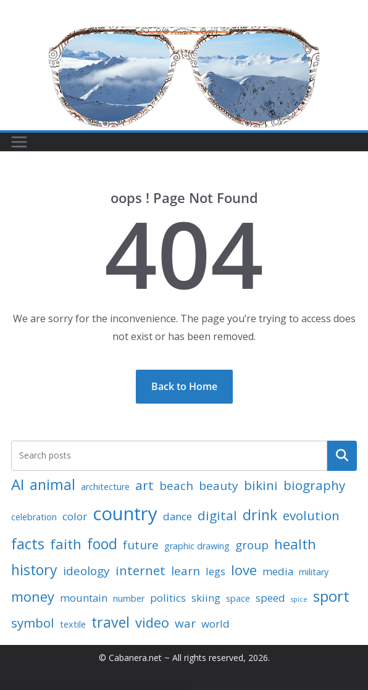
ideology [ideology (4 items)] (86, 571)
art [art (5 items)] (144, 485)
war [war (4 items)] (185, 623)
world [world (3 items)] (215, 624)
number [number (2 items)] (128, 598)
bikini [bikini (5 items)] (261, 485)
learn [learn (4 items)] (185, 571)
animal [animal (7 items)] (52, 484)
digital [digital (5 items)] (217, 515)
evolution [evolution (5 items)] (311, 515)
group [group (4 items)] (252, 545)
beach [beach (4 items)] (176, 486)
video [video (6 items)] (152, 622)
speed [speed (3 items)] (270, 598)
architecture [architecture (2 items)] (105, 487)
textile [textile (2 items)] (73, 624)
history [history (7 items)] (34, 570)
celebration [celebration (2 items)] (34, 517)
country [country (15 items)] (125, 513)
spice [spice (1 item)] (299, 599)
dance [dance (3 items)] (177, 516)
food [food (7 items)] (102, 544)
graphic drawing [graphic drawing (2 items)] (197, 546)
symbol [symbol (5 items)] (32, 622)
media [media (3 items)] (277, 571)
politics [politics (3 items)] (168, 598)
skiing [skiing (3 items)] (205, 598)
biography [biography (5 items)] (314, 485)
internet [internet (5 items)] (140, 570)
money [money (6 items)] (32, 596)
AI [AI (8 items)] (17, 484)
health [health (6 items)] (295, 543)
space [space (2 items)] (238, 598)
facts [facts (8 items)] (27, 543)
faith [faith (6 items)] (66, 543)
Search (342, 455)
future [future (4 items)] (141, 545)
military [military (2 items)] (313, 572)
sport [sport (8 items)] (331, 596)
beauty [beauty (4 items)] (218, 486)
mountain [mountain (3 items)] (83, 598)
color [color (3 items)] (74, 516)
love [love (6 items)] (244, 569)
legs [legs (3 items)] (215, 571)
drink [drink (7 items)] (260, 515)
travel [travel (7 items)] (110, 622)
